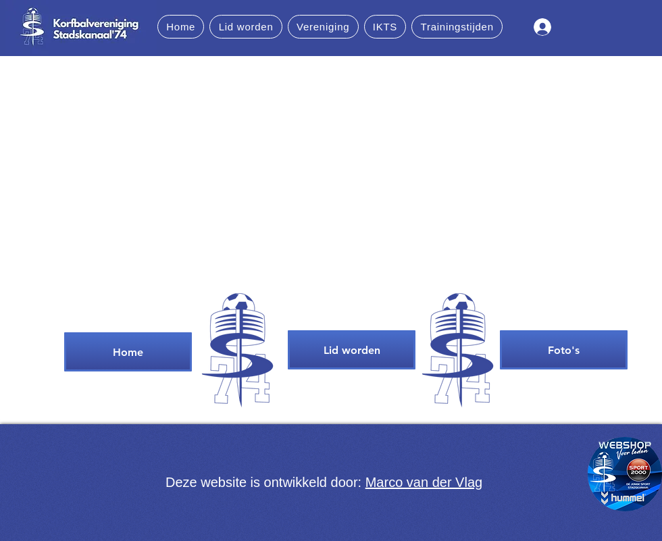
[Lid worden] (351, 349)
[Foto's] (564, 349)
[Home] (128, 351)
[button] (245, 26)
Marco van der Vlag (423, 482)
